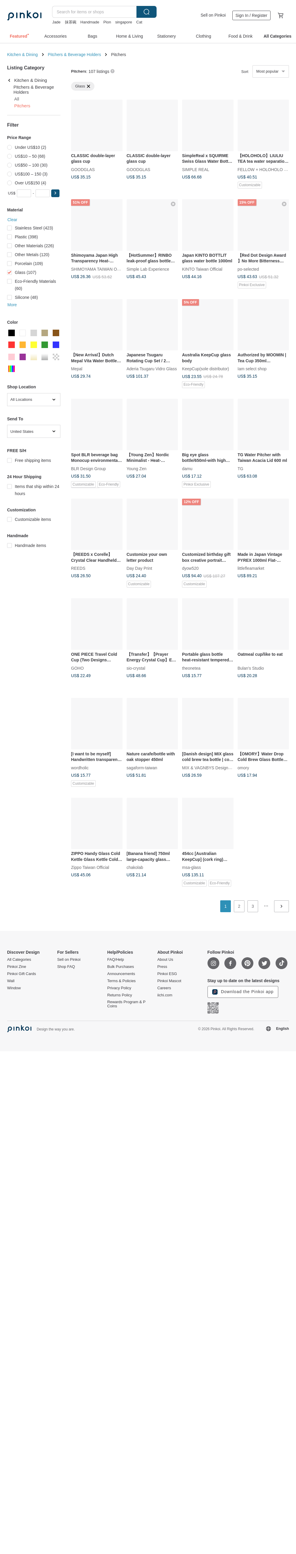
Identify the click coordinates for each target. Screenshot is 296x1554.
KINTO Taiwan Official (202, 269)
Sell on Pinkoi (213, 15)
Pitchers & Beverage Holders (74, 54)
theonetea (191, 668)
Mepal (76, 368)
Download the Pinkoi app (243, 992)
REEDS (78, 568)
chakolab (135, 867)
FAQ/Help (115, 960)
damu (187, 468)
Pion (107, 22)
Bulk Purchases (120, 967)
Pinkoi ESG (167, 974)
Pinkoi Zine (16, 967)
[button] (55, 193)
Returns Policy (119, 995)
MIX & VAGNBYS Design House (211, 767)
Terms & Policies (121, 981)
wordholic (80, 767)
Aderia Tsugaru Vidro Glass (152, 368)
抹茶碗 (70, 22)
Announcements (121, 974)
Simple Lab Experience (148, 269)
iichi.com (164, 995)
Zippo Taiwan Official (90, 867)
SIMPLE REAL (195, 169)
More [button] (12, 304)
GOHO (77, 668)
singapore (123, 22)
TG (240, 468)
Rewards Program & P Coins (126, 1004)
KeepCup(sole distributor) (205, 368)
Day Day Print (139, 568)
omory (243, 767)
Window (14, 988)
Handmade (90, 22)
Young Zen (137, 468)
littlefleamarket (251, 568)
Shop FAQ (66, 967)
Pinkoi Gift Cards (21, 974)
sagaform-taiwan (142, 767)
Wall (11, 981)
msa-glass (191, 867)
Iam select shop (252, 368)
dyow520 (190, 568)
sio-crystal (136, 668)
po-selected (248, 269)
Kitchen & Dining (22, 54)
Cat (139, 22)
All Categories (19, 960)
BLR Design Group (88, 468)
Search (146, 11)
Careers (164, 988)
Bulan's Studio (251, 668)
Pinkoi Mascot (169, 981)
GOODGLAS (83, 169)
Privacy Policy (119, 988)
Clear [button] (12, 219)
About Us (165, 960)
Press (162, 967)
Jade (56, 22)
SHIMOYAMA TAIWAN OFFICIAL (101, 269)
